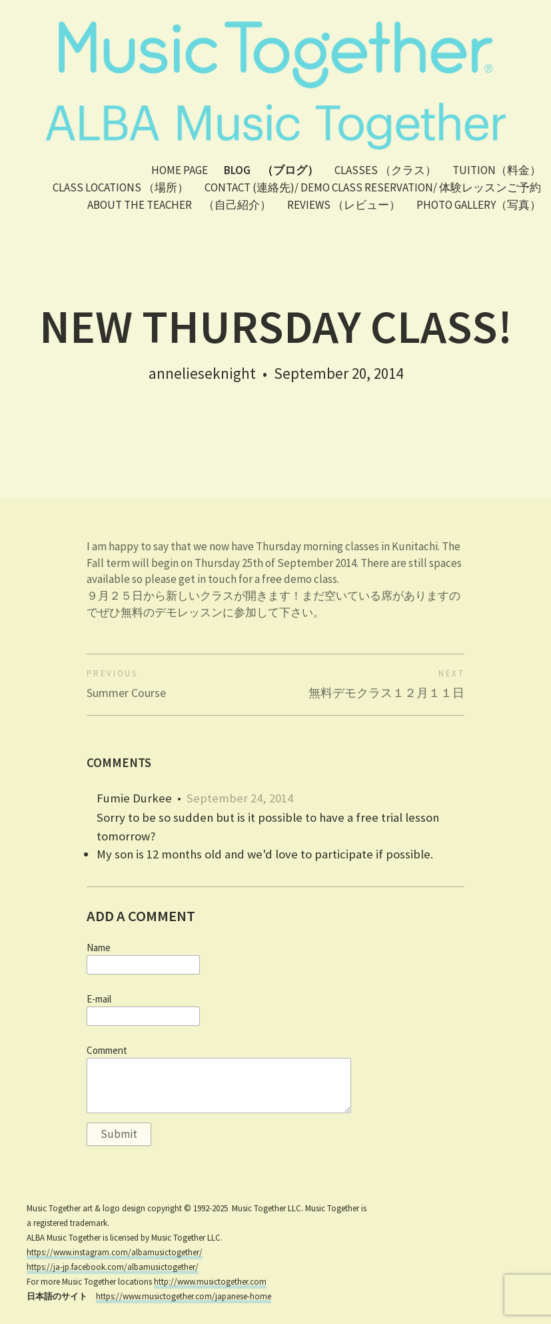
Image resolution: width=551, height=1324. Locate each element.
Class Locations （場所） (121, 187)
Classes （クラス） (385, 170)
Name (99, 948)
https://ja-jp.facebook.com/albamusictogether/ (113, 1267)
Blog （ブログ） (271, 170)
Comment (107, 1051)
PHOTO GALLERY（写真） (478, 204)
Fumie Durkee (134, 798)
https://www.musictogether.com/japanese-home (183, 1296)
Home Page (179, 170)
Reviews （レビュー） (343, 204)
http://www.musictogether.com (210, 1281)
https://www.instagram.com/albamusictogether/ (115, 1252)
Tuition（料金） (496, 170)
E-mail (99, 999)
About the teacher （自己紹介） (179, 204)
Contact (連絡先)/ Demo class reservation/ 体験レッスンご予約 (373, 187)
